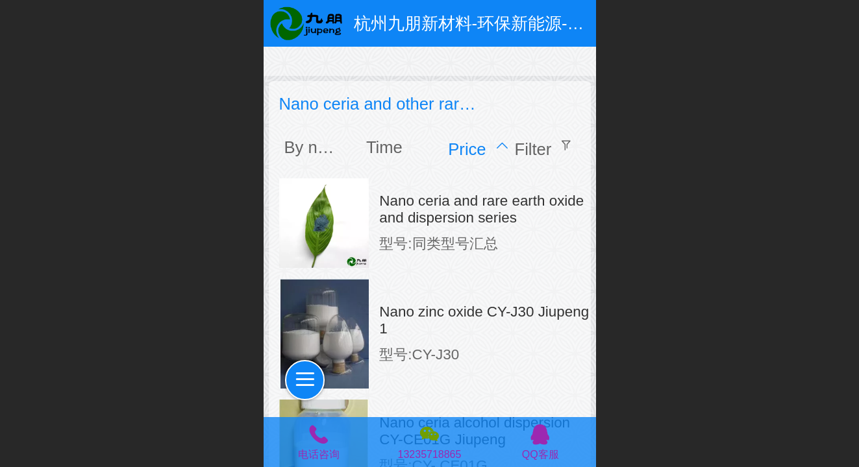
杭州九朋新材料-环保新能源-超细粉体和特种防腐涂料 (553, 23)
